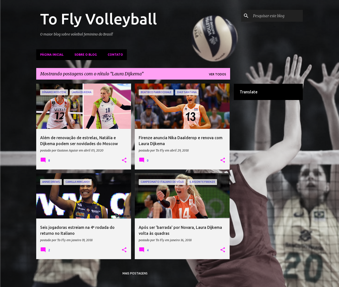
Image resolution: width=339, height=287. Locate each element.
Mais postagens (135, 273)
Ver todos (217, 74)
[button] (124, 160)
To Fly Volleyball (98, 18)
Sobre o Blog (85, 54)
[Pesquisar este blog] (277, 16)
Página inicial (52, 54)
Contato (115, 54)
